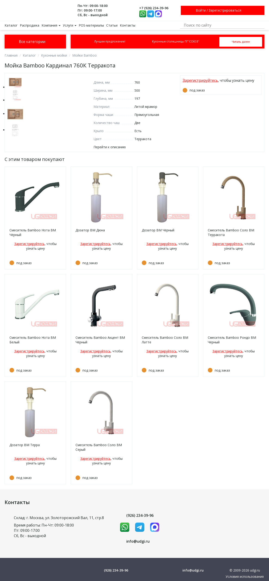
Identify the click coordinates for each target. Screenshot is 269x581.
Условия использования (245, 576)
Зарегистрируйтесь (200, 80)
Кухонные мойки (54, 55)
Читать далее (241, 42)
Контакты (127, 25)
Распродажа (29, 25)
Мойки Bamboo (84, 55)
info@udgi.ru (138, 541)
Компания (51, 25)
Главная (11, 55)
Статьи (112, 25)
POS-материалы (91, 25)
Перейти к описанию (110, 147)
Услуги (69, 25)
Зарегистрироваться (225, 10)
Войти (201, 10)
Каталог (11, 25)
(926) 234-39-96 (140, 515)
